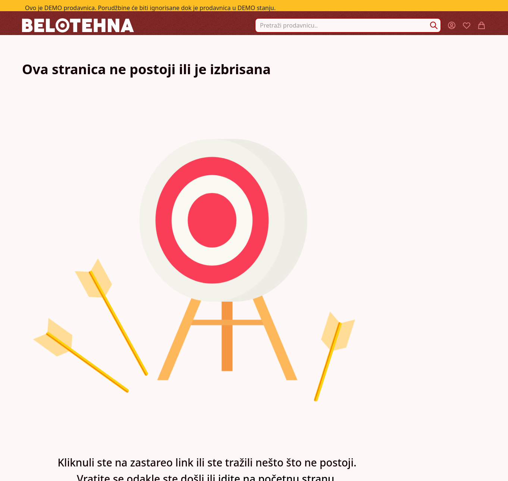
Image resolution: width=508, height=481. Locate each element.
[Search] (433, 25)
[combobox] (348, 25)
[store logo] (78, 25)
